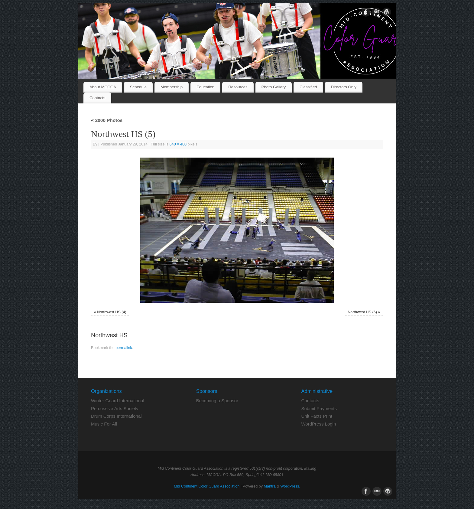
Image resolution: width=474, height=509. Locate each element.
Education (205, 87)
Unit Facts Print (316, 416)
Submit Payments (319, 408)
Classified (308, 87)
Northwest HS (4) (111, 312)
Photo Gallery (273, 87)
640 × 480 (178, 144)
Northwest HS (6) (362, 312)
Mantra (270, 486)
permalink (123, 348)
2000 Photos (106, 120)
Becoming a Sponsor (217, 400)
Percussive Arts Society (114, 408)
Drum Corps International (116, 416)
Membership (172, 87)
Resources (238, 87)
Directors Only (343, 87)
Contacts (97, 98)
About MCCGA (102, 87)
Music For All (104, 423)
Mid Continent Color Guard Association (206, 486)
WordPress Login (318, 423)
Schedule (138, 87)
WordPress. (290, 486)
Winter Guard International (117, 400)
